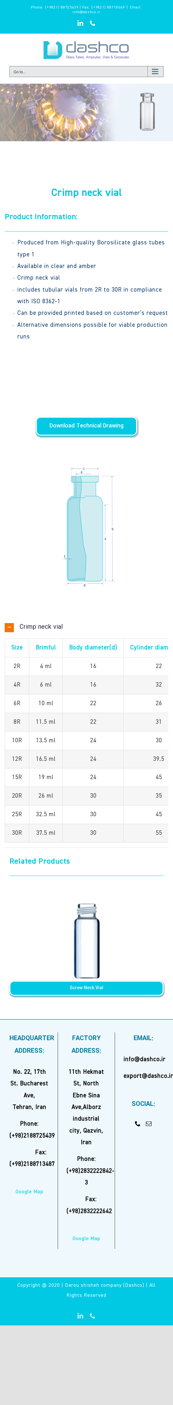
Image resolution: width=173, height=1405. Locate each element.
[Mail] (149, 1123)
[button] (86, 627)
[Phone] (138, 1123)
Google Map (29, 1192)
